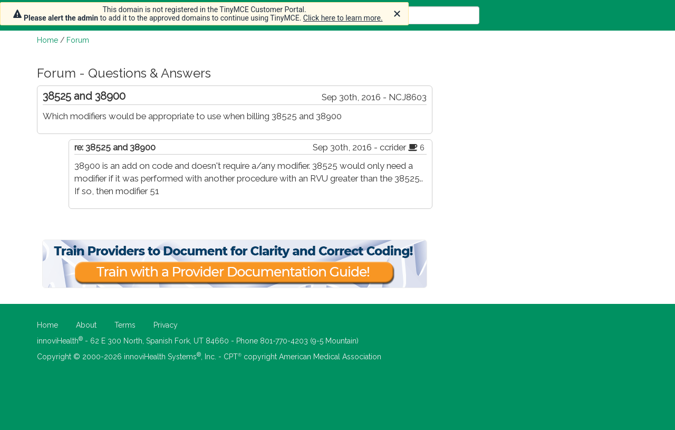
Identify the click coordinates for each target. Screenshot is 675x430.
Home (47, 40)
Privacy (165, 325)
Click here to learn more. (343, 18)
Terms (125, 325)
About (86, 325)
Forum (77, 40)
